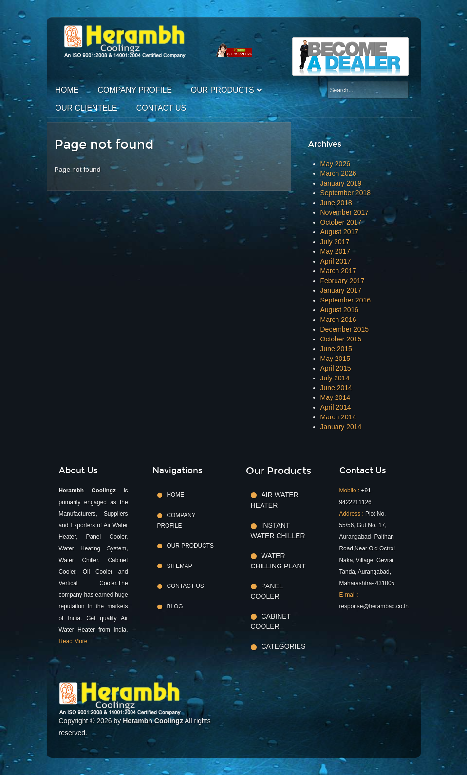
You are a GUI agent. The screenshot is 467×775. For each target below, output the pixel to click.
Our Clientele (86, 108)
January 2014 (341, 427)
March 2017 (338, 271)
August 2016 (339, 310)
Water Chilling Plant (278, 561)
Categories (284, 646)
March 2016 (338, 319)
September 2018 (345, 193)
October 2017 (341, 222)
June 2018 (336, 203)
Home (67, 90)
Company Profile (135, 90)
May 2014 (335, 397)
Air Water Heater (275, 500)
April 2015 (335, 368)
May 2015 (335, 358)
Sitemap (179, 566)
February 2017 (342, 280)
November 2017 (344, 212)
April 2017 (335, 261)
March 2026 (338, 173)
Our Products (222, 90)
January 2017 (341, 290)
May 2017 (335, 251)
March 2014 (338, 417)
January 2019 (341, 183)
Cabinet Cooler (271, 621)
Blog (175, 606)
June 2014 (336, 388)
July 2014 (335, 378)
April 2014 (335, 407)
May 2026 (335, 164)
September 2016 (345, 300)
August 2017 (339, 232)
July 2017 (335, 242)
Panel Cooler (267, 591)
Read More (73, 641)
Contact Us (161, 108)
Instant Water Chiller (278, 530)
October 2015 (341, 339)
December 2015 (344, 329)
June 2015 (336, 349)
